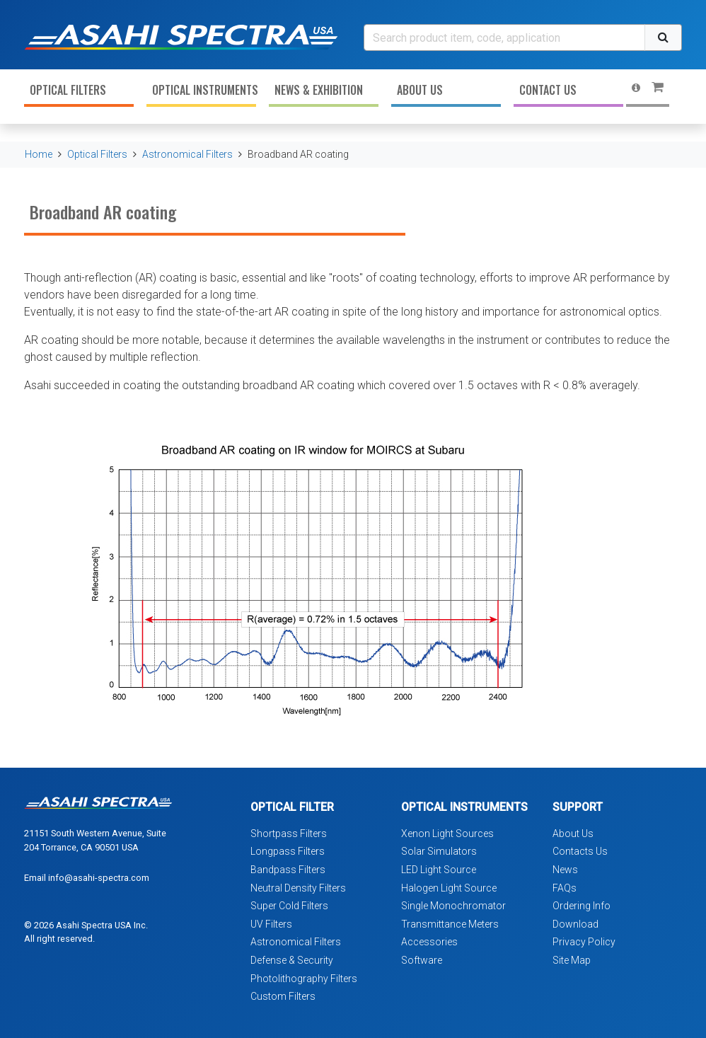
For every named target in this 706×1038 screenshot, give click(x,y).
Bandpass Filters (287, 869)
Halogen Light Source (449, 888)
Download (575, 924)
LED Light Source (438, 869)
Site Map (571, 960)
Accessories (429, 941)
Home (38, 154)
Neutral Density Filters (298, 888)
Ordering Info (581, 905)
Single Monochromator (453, 905)
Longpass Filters (287, 851)
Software (421, 960)
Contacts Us (580, 851)
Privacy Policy (583, 941)
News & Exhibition (318, 89)
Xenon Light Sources (447, 833)
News (565, 869)
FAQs (564, 888)
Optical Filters (68, 89)
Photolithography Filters (303, 978)
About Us (420, 89)
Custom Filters (283, 996)
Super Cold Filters (289, 905)
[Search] (504, 37)
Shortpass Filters (288, 833)
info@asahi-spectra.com (98, 877)
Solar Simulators (439, 851)
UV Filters (271, 924)
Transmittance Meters (450, 924)
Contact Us (548, 89)
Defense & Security (291, 960)
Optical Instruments (204, 89)
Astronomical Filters (187, 154)
